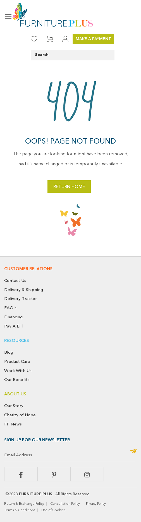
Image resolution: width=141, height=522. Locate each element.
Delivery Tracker (20, 298)
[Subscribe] (133, 452)
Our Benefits (17, 379)
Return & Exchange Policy (24, 504)
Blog (8, 352)
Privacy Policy (96, 504)
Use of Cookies (53, 510)
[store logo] (70, 15)
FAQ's (10, 308)
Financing (13, 317)
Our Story (13, 405)
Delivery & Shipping (23, 289)
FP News (13, 424)
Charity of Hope (20, 415)
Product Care (17, 361)
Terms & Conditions (19, 510)
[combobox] (72, 55)
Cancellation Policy (65, 504)
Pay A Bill (13, 326)
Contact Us (15, 280)
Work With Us (18, 370)
